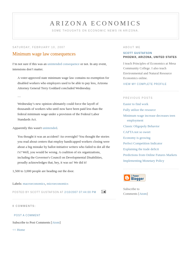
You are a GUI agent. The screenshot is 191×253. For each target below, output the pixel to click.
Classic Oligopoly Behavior (141, 126)
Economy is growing (136, 138)
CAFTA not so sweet (136, 132)
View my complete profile (145, 84)
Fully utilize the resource (139, 110)
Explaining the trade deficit (141, 149)
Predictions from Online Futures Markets (150, 155)
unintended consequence (64, 64)
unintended (50, 128)
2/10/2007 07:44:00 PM (80, 192)
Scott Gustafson (137, 53)
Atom (56, 222)
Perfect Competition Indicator (142, 143)
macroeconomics (34, 183)
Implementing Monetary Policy (143, 161)
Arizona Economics (95, 23)
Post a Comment (27, 215)
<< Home (19, 230)
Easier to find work (135, 104)
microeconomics (57, 183)
